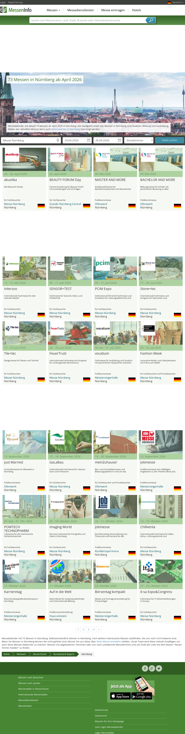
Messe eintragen (113, 10)
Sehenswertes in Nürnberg (65, 129)
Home (6, 654)
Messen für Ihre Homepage (109, 721)
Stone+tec (148, 289)
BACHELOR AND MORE (157, 180)
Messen (53, 10)
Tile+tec (10, 353)
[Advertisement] (92, 49)
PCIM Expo (103, 289)
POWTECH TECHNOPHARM (16, 529)
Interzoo (10, 289)
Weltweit (21, 654)
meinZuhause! (106, 462)
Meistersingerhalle (106, 377)
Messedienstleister (80, 10)
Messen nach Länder (29, 683)
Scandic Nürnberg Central (65, 204)
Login (3, 2)
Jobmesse (147, 462)
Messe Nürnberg (14, 204)
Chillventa (147, 527)
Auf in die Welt (60, 592)
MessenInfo (16, 10)
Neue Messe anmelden (109, 641)
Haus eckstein (58, 616)
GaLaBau (56, 462)
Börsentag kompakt (110, 592)
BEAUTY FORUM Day (65, 180)
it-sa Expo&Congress (156, 592)
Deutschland (39, 654)
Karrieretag (13, 592)
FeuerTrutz (58, 353)
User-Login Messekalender (109, 726)
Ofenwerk (101, 204)
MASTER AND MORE (110, 180)
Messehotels (25, 705)
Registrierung (15, 2)
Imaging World (60, 527)
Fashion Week (151, 353)
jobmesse (102, 527)
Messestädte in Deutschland (33, 688)
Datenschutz (101, 709)
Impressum (101, 715)
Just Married (13, 462)
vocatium (102, 353)
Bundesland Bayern (64, 654)
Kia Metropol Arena (107, 551)
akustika (10, 180)
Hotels (136, 10)
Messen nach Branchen (30, 677)
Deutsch (178, 2)
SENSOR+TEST (60, 289)
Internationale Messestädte (32, 694)
